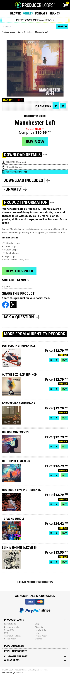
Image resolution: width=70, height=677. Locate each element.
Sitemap (38, 638)
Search (62, 26)
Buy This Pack (19, 271)
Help (37, 632)
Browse (15, 13)
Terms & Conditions (12, 635)
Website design (8, 672)
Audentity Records (35, 116)
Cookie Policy (10, 638)
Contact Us (9, 630)
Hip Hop (6, 286)
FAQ (6, 632)
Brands (54, 13)
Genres (28, 13)
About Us (39, 627)
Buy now (35, 141)
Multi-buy (7, 100)
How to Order (41, 630)
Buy (64, 359)
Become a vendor (11, 627)
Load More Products (35, 582)
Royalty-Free (21, 171)
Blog (37, 623)
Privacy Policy (41, 635)
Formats (41, 13)
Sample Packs (10, 623)
